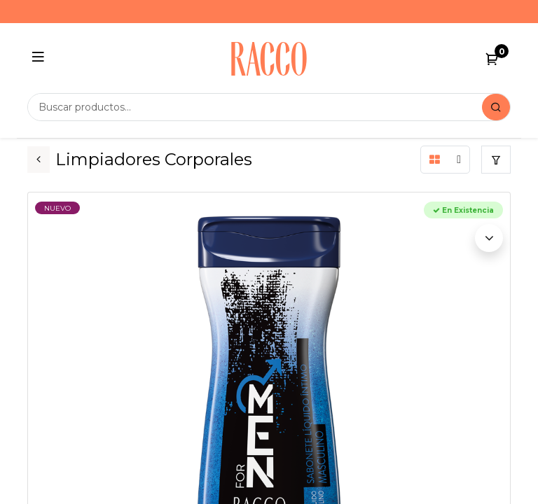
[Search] (496, 107)
